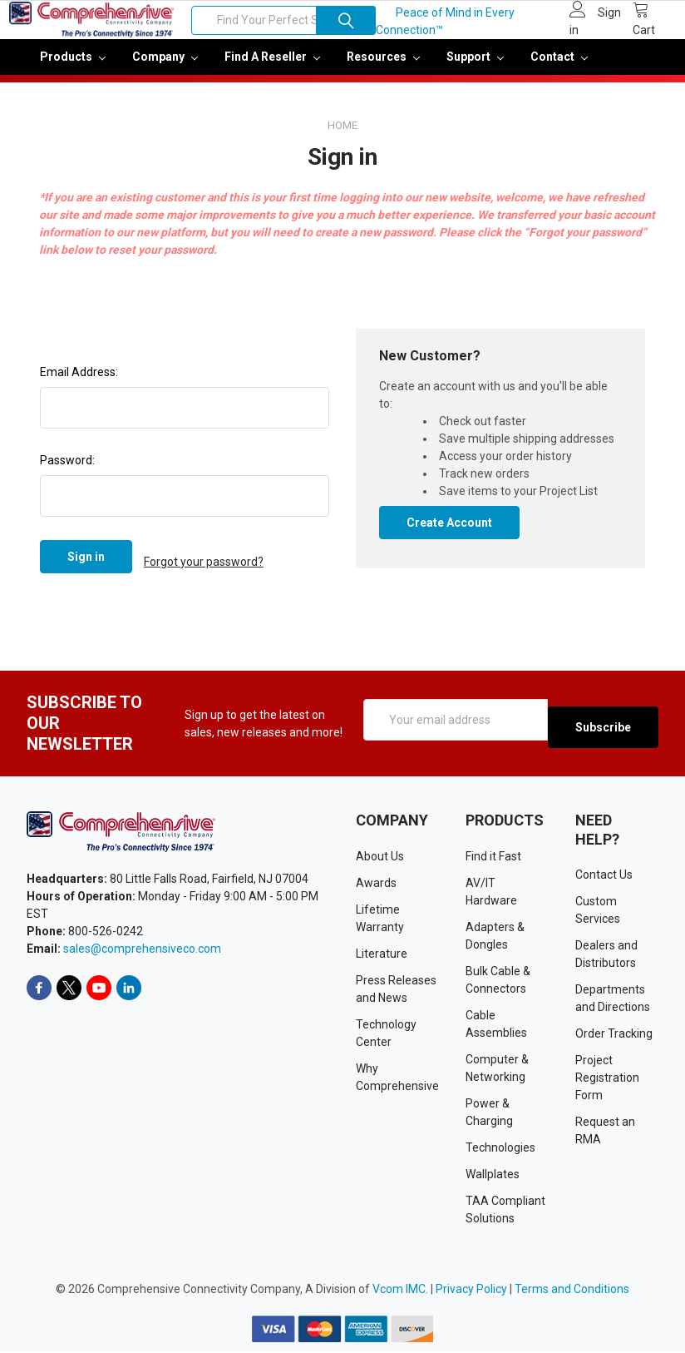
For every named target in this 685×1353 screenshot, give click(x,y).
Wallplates (493, 1175)
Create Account (449, 534)
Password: (67, 471)
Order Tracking (614, 1035)
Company (165, 68)
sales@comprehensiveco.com (142, 950)
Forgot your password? (204, 568)
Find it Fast (493, 858)
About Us (380, 858)
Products (73, 68)
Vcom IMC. (400, 1290)
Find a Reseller (272, 68)
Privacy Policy (471, 1290)
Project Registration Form (607, 1079)
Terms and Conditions (572, 1290)
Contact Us (604, 876)
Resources (383, 68)
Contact (559, 68)
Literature (381, 955)
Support (475, 68)
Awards (376, 884)
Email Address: (79, 383)
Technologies (500, 1149)
